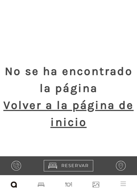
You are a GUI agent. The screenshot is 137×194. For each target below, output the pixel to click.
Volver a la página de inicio (68, 114)
